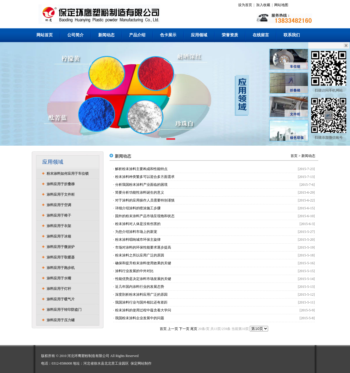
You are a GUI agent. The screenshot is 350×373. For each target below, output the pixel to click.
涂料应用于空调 (59, 205)
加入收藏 (263, 5)
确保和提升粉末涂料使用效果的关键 (143, 263)
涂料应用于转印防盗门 (64, 310)
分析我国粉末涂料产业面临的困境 (141, 185)
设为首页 (245, 5)
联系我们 (292, 35)
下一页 (184, 329)
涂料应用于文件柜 (61, 194)
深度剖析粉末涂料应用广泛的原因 (141, 294)
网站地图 (281, 5)
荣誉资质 (230, 35)
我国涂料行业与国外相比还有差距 (141, 302)
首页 (294, 156)
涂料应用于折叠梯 (61, 184)
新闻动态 (106, 35)
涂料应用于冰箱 (59, 236)
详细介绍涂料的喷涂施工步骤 (138, 208)
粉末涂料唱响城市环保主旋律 (138, 240)
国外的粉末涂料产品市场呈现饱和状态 (145, 216)
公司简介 (75, 35)
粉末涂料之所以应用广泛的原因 (139, 255)
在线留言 (261, 35)
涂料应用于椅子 (59, 215)
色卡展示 (168, 35)
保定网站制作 (141, 363)
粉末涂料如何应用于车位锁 (68, 174)
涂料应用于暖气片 (61, 299)
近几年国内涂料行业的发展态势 (139, 287)
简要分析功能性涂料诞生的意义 (139, 192)
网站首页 (44, 35)
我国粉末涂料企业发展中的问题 (139, 318)
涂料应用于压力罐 (61, 320)
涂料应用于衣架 (59, 226)
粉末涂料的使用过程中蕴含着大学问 (143, 310)
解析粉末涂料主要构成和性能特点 (141, 169)
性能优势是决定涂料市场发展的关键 (143, 279)
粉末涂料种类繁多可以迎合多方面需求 (145, 177)
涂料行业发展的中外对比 (134, 271)
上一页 (173, 329)
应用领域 (199, 35)
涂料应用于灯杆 (59, 289)
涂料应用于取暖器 (61, 257)
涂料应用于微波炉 (61, 247)
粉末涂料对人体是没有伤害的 (138, 224)
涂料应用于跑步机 (61, 268)
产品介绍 (137, 35)
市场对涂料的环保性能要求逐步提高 (143, 247)
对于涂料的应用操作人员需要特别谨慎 (145, 200)
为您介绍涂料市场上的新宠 (136, 232)
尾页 (193, 329)
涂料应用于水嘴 (59, 278)
